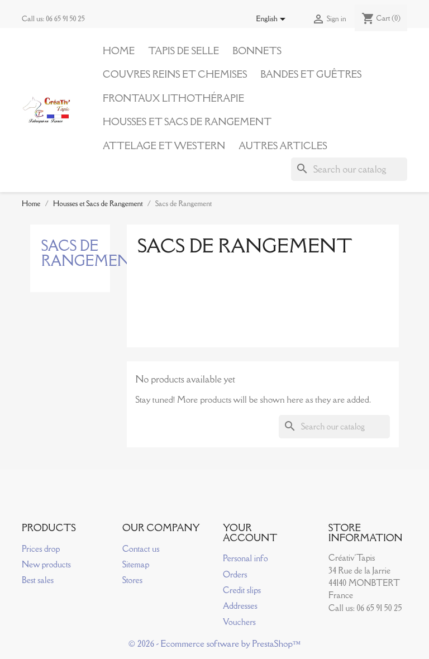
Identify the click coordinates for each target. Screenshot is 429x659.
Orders (235, 574)
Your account (250, 533)
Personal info (245, 558)
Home (119, 51)
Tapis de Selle (183, 51)
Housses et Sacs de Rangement (187, 122)
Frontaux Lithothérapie (173, 98)
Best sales (38, 580)
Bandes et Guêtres (310, 74)
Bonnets (257, 51)
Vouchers (239, 622)
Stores (132, 580)
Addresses (240, 605)
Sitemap (135, 564)
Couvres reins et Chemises (175, 74)
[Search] (349, 169)
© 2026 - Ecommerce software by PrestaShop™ (214, 643)
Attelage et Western (164, 146)
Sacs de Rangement (91, 253)
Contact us (140, 548)
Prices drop (41, 548)
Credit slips (242, 590)
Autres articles (283, 146)
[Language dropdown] (272, 19)
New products (46, 564)
